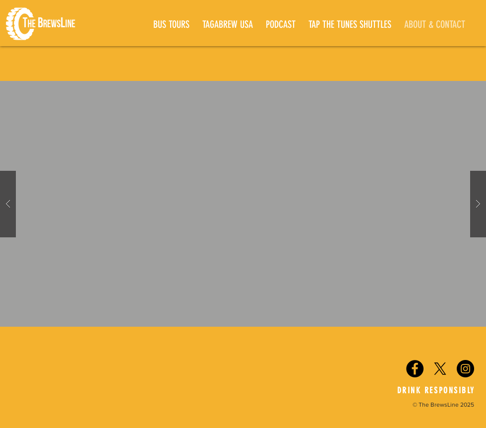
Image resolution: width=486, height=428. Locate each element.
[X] (440, 368)
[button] (243, 204)
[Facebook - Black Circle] (415, 368)
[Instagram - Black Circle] (465, 368)
